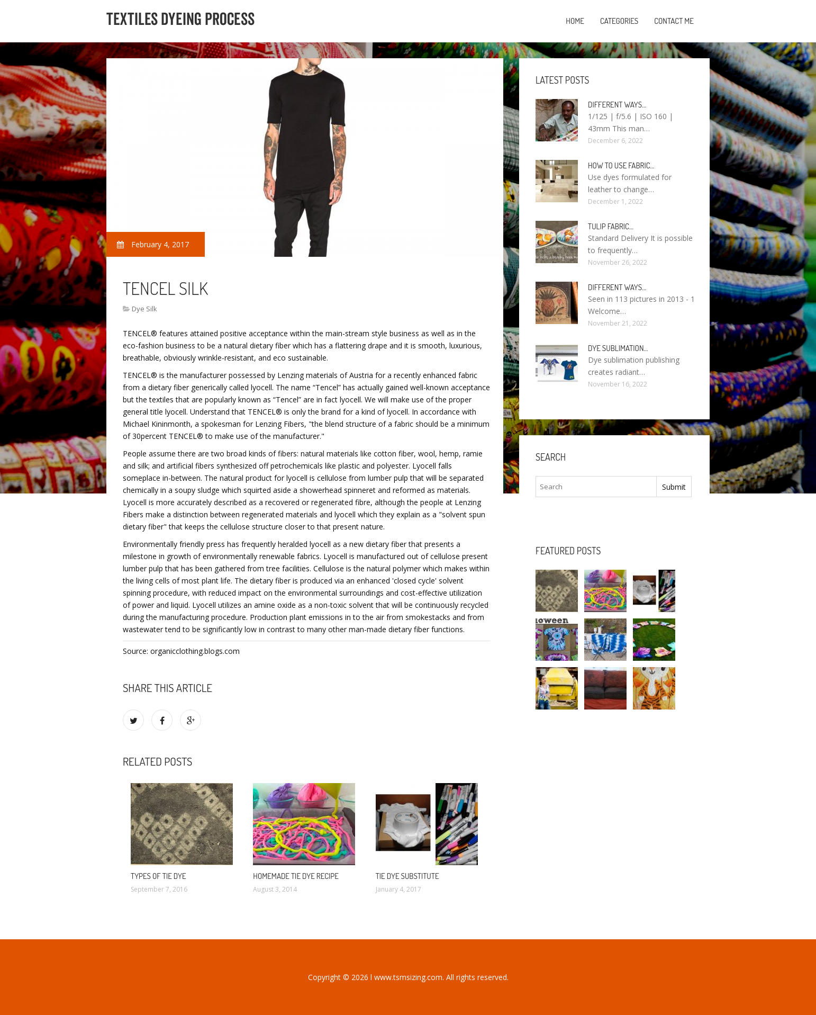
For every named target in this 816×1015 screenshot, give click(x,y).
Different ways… (617, 105)
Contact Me (674, 21)
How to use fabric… (621, 165)
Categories (619, 21)
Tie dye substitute (407, 876)
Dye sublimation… (618, 348)
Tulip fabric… (610, 226)
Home (575, 21)
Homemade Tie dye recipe (296, 876)
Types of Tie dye (158, 876)
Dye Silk (144, 308)
